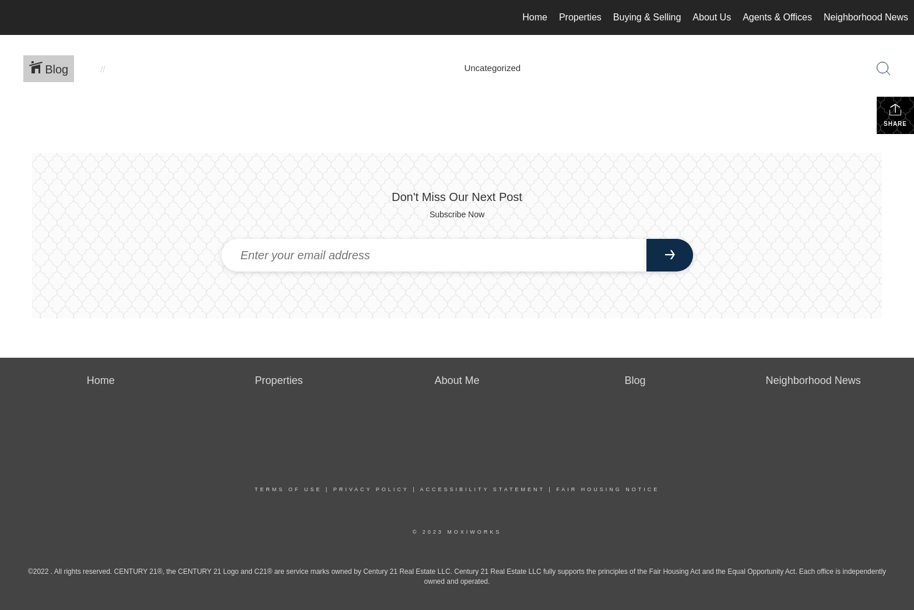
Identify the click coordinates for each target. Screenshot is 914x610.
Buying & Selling (647, 17)
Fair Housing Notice (607, 489)
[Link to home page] (15, 17)
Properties (580, 17)
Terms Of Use (288, 489)
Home (534, 17)
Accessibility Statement (482, 489)
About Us (711, 17)
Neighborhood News (866, 17)
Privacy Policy (371, 489)
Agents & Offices (777, 17)
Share (895, 115)
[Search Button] (883, 68)
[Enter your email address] (434, 255)
